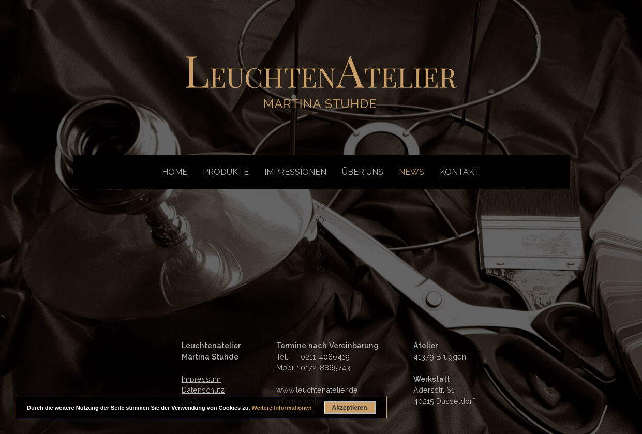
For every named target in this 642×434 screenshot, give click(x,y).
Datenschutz (203, 389)
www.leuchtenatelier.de (317, 389)
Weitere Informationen (282, 408)
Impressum (201, 379)
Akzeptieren (349, 407)
